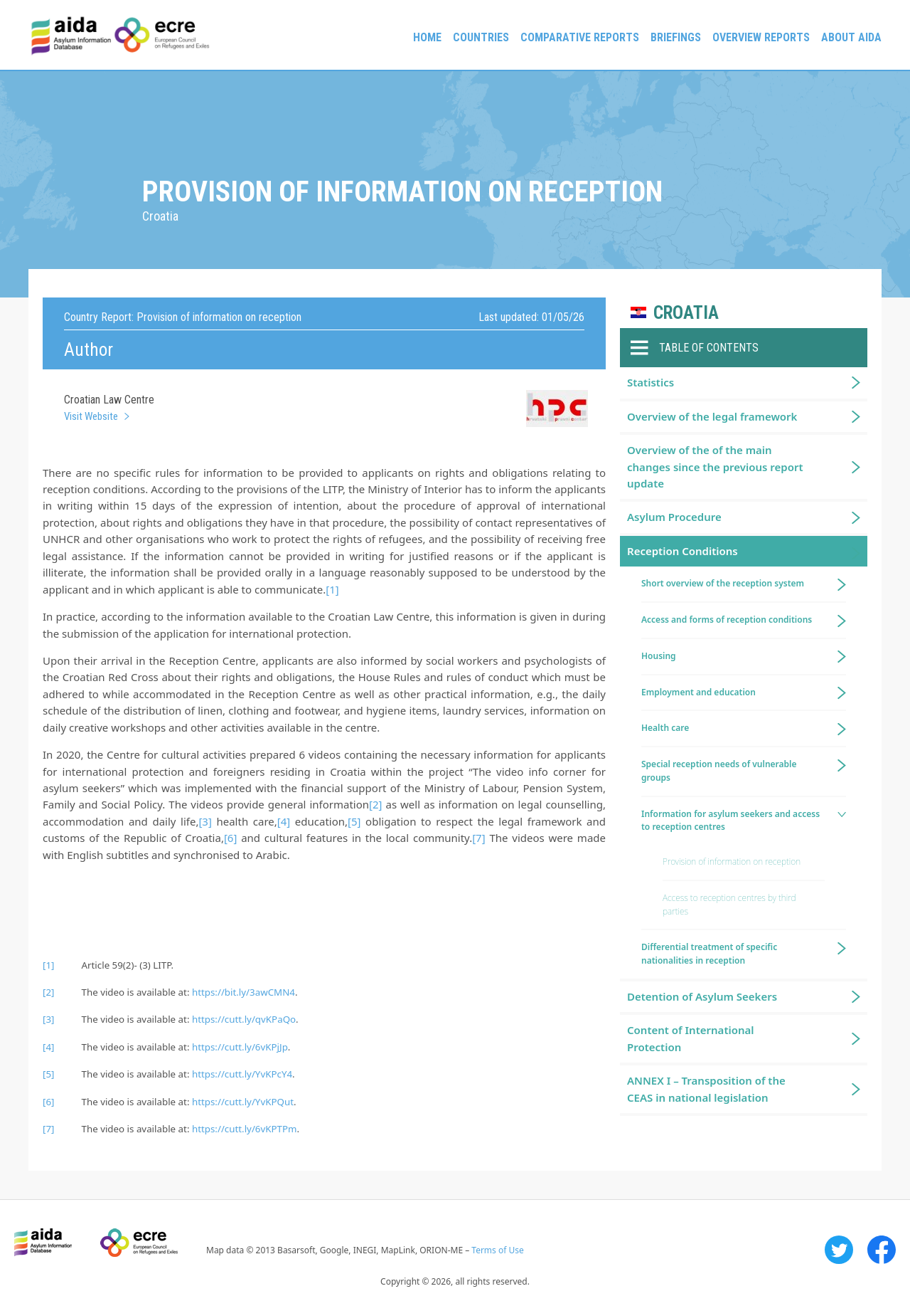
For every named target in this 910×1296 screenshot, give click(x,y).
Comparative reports (579, 37)
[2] (375, 804)
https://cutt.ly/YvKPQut (243, 1101)
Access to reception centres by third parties (729, 904)
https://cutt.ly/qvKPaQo (244, 1019)
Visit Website (91, 416)
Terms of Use (497, 1250)
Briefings (676, 37)
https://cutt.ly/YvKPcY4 (242, 1074)
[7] (478, 838)
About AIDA (851, 37)
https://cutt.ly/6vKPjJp (240, 1047)
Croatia (686, 312)
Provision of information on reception (732, 861)
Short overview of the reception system (722, 583)
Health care (665, 728)
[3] (204, 821)
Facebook (881, 1250)
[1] (332, 589)
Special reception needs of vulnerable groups (719, 771)
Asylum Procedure (674, 517)
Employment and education (698, 692)
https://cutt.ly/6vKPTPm (244, 1128)
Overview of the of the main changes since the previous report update (715, 466)
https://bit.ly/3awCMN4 (243, 992)
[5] (354, 821)
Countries (481, 37)
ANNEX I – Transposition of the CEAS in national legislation (706, 1088)
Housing (658, 656)
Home (427, 37)
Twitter (839, 1250)
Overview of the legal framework (712, 416)
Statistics (650, 382)
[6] (230, 838)
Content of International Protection (690, 1038)
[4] (283, 821)
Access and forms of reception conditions (726, 619)
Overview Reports (761, 37)
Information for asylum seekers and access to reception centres (730, 820)
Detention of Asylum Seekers (702, 996)
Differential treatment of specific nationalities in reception (709, 953)
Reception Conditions (682, 551)
